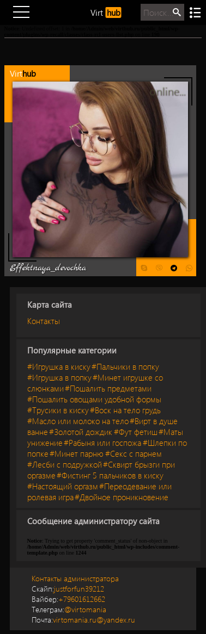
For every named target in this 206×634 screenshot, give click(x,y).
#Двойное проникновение (121, 497)
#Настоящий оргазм (62, 486)
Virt (106, 12)
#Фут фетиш (135, 431)
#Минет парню (77, 453)
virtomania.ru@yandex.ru (83, 619)
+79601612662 (68, 599)
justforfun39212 (68, 588)
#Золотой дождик (80, 431)
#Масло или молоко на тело (78, 420)
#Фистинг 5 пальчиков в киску (110, 475)
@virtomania (69, 609)
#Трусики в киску (58, 410)
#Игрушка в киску (58, 366)
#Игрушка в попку (59, 377)
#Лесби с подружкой (64, 464)
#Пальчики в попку (125, 366)
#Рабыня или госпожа (102, 442)
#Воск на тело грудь (125, 410)
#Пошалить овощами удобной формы (94, 399)
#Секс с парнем (133, 453)
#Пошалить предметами (108, 388)
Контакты (43, 320)
